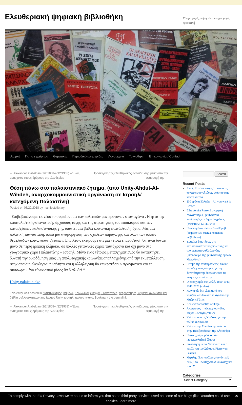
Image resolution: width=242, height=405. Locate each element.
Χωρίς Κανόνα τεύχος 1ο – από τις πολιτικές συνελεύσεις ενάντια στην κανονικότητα (208, 192)
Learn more (127, 401)
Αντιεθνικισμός (52, 293)
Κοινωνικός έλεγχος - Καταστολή (96, 293)
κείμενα (68, 293)
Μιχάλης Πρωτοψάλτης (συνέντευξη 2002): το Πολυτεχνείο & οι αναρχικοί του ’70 (209, 362)
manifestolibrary (54, 207)
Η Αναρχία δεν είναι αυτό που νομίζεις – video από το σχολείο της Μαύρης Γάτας (208, 295)
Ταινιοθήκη (136, 156)
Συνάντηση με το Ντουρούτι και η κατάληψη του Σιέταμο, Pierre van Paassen (207, 348)
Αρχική (15, 156)
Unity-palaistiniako (25, 282)
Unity (59, 297)
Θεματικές (60, 156)
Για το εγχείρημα (36, 156)
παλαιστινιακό (84, 297)
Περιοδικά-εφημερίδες (87, 156)
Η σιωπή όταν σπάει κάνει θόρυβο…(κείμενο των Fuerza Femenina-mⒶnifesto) (208, 233)
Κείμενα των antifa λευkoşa (203, 304)
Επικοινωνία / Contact (164, 156)
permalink (120, 297)
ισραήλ (68, 297)
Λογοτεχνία (116, 156)
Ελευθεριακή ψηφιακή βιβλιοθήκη (64, 17)
